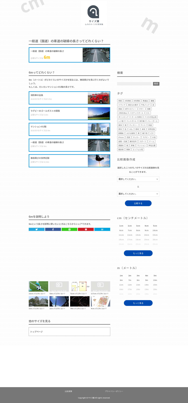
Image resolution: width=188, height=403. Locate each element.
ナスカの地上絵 (150, 117)
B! (102, 229)
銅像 (128, 149)
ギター (141, 109)
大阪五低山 (122, 113)
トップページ (36, 331)
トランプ (121, 105)
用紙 (120, 100)
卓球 (143, 129)
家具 (120, 129)
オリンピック (123, 117)
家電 (132, 145)
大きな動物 (130, 133)
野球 (137, 129)
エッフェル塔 (138, 149)
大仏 (131, 129)
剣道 (150, 125)
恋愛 (128, 137)
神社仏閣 (152, 145)
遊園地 (121, 145)
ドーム (151, 141)
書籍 (152, 100)
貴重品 (145, 100)
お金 (154, 137)
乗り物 (144, 133)
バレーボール (152, 121)
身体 (120, 125)
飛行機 (142, 121)
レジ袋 (121, 121)
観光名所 (133, 141)
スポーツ (142, 141)
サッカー (136, 137)
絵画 (149, 109)
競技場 (121, 149)
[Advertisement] (69, 188)
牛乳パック (145, 105)
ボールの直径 (136, 117)
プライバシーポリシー (114, 391)
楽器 (120, 109)
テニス (143, 125)
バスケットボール (136, 113)
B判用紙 (137, 100)
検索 (156, 83)
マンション (141, 145)
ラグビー (146, 137)
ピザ (152, 133)
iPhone (121, 137)
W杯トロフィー (130, 109)
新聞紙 (121, 133)
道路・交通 (122, 141)
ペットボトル (131, 121)
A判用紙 (128, 100)
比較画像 (68, 391)
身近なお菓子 (133, 105)
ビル (148, 113)
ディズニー (133, 125)
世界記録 (151, 129)
